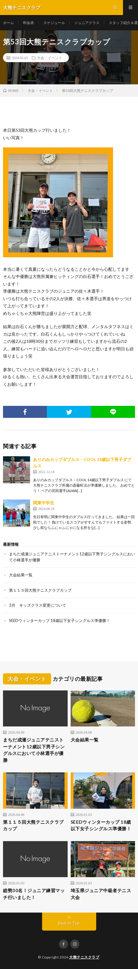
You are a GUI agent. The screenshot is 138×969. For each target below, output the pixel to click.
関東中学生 (43, 502)
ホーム (8, 22)
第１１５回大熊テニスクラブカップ (40, 590)
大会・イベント (49, 57)
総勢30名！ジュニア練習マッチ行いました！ (34, 894)
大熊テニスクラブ (84, 957)
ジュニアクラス (87, 22)
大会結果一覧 (20, 574)
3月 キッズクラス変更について (37, 605)
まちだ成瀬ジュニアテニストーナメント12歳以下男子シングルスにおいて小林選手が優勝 (34, 750)
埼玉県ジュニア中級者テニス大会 (101, 894)
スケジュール (54, 22)
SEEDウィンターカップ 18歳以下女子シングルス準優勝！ (59, 620)
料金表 (28, 22)
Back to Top (69, 923)
